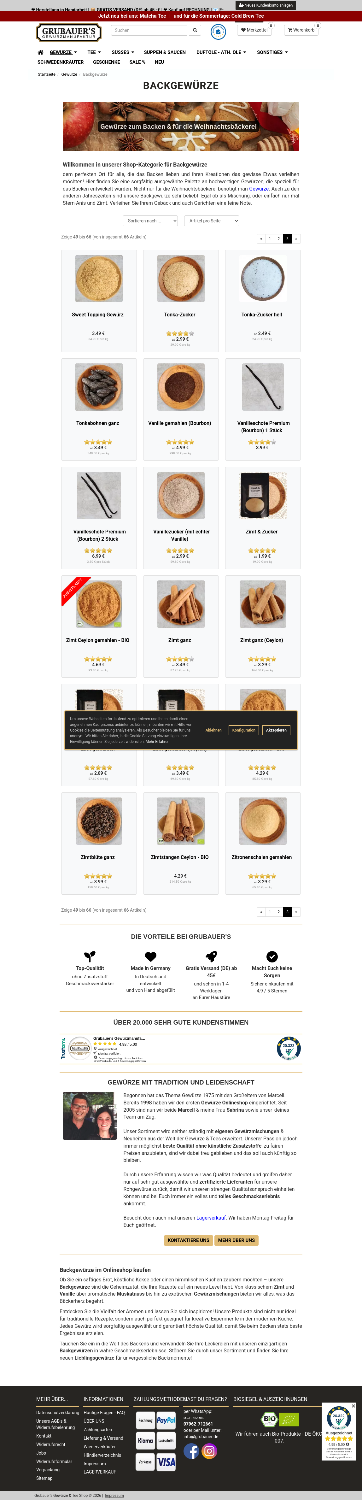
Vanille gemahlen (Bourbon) (179, 423)
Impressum (95, 1463)
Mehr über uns (236, 1240)
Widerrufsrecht (50, 1444)
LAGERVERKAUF (100, 1471)
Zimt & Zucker (262, 532)
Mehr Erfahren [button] (158, 741)
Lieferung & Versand (103, 1438)
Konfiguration (243, 730)
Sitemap (44, 1478)
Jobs (41, 1453)
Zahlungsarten (98, 1429)
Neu (159, 62)
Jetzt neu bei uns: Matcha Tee (132, 16)
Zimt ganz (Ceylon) (261, 640)
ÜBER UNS (94, 1421)
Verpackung (48, 1469)
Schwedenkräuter (61, 62)
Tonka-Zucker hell (262, 315)
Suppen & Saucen (165, 52)
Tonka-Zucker (180, 315)
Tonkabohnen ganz (97, 423)
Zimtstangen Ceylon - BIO (180, 857)
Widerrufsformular (54, 1461)
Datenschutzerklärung (57, 1412)
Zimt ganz (179, 640)
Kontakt (43, 1435)
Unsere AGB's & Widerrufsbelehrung (55, 1424)
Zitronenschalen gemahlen (262, 857)
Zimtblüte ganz (98, 857)
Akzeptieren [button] (276, 730)
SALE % (138, 62)
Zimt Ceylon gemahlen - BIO (98, 640)
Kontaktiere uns (188, 1240)
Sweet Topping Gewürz (98, 315)
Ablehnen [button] (214, 730)
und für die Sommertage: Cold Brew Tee (219, 16)
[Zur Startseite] (38, 52)
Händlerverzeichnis (102, 1455)
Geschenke (106, 62)
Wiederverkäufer (100, 1446)
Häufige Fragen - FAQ (104, 1412)
